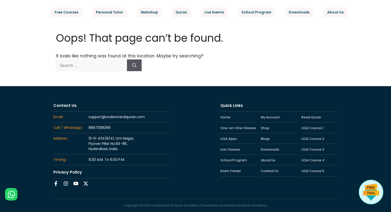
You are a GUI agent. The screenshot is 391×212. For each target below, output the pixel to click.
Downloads (299, 12)
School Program (256, 12)
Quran (181, 12)
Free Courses (67, 12)
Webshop (149, 12)
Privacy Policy (67, 172)
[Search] (134, 65)
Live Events (214, 12)
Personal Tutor (109, 12)
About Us (335, 12)
